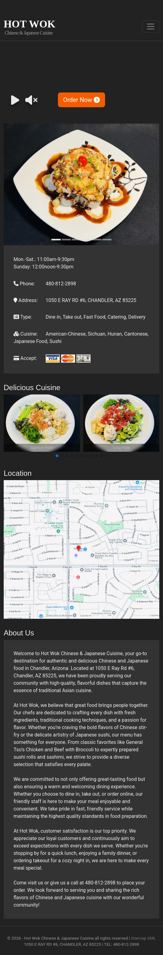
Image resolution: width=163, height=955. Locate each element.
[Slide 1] (56, 239)
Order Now (81, 100)
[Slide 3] (76, 239)
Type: (23, 317)
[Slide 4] (86, 239)
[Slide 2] (66, 239)
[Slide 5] (96, 239)
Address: (26, 300)
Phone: (24, 284)
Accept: (25, 358)
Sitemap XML (143, 938)
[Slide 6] (107, 239)
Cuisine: (26, 334)
